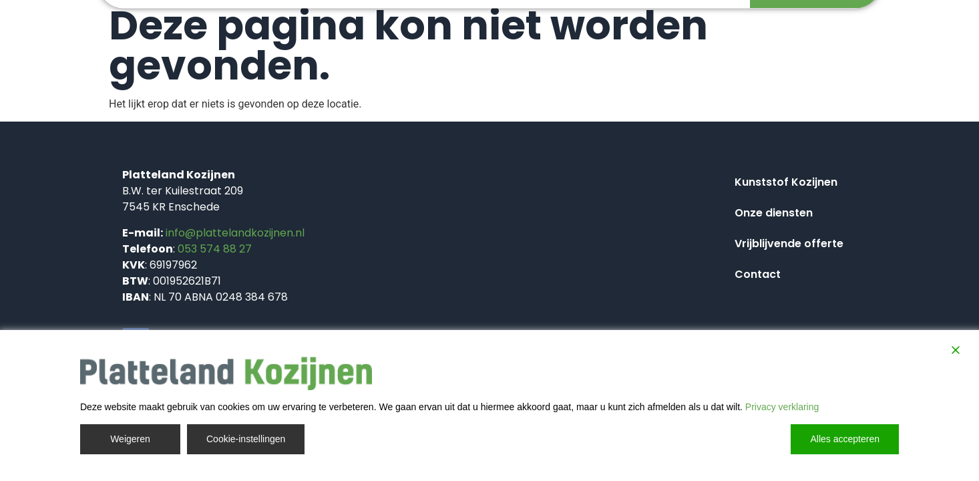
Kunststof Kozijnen (786, 182)
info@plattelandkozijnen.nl (235, 232)
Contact (758, 274)
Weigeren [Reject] (130, 439)
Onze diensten (774, 212)
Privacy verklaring (782, 407)
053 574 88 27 (215, 249)
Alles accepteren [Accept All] (844, 439)
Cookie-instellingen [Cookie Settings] (245, 439)
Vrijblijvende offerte (789, 243)
